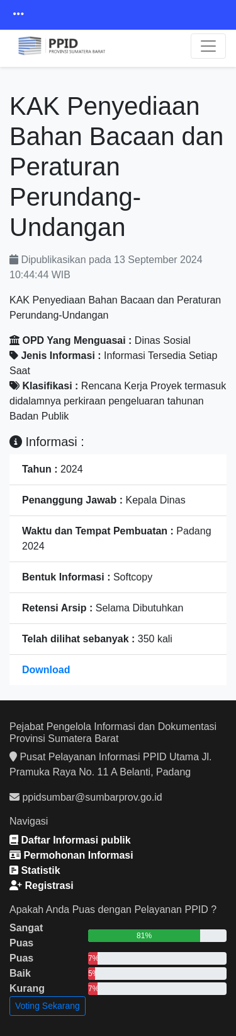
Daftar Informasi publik (70, 840)
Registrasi (41, 885)
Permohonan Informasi (71, 855)
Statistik (34, 870)
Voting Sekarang (47, 1006)
